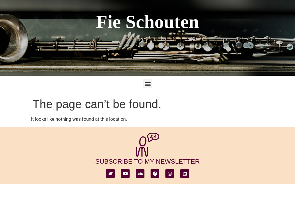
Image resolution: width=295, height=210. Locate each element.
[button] (147, 83)
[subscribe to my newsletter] (148, 145)
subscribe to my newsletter (147, 161)
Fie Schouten (147, 21)
